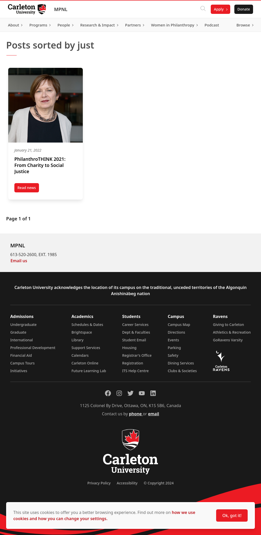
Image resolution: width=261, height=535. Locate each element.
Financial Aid (21, 355)
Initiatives (18, 370)
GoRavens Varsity (228, 339)
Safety (173, 355)
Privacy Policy (99, 483)
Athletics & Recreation (232, 332)
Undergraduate (23, 324)
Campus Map (179, 324)
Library (78, 339)
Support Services (86, 347)
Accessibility (127, 483)
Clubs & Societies (182, 370)
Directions (176, 332)
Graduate (18, 332)
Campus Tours (22, 363)
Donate (243, 9)
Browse (243, 24)
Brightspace (82, 332)
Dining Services (181, 363)
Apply (218, 9)
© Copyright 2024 (159, 483)
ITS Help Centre (135, 370)
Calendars (80, 355)
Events (173, 339)
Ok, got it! (232, 515)
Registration (132, 363)
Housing (129, 347)
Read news (28, 188)
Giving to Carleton (228, 324)
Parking (174, 347)
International (21, 339)
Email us (19, 261)
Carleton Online (85, 363)
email (153, 414)
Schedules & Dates (87, 324)
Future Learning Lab (89, 370)
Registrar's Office (137, 355)
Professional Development (32, 347)
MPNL (61, 9)
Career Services (135, 324)
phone (136, 414)
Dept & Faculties (136, 332)
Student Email (134, 339)
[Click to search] (202, 9)
